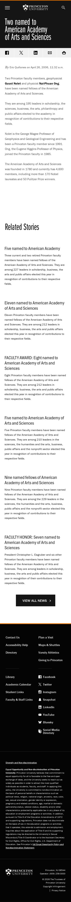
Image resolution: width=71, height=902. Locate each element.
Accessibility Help (17, 645)
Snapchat (49, 699)
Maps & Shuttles (49, 645)
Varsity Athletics (48, 652)
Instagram (49, 692)
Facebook (49, 677)
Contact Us (13, 637)
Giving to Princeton (50, 660)
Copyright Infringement (54, 886)
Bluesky (48, 722)
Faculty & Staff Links (19, 699)
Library (10, 677)
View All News (35, 600)
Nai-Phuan (49, 83)
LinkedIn (48, 707)
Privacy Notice (58, 890)
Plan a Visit (45, 637)
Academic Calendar (18, 684)
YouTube (48, 715)
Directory (11, 652)
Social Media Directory (51, 731)
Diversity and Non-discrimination (21, 762)
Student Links (15, 692)
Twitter (47, 684)
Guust (13, 83)
